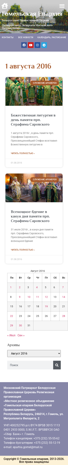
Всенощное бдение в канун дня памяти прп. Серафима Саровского (30, 216)
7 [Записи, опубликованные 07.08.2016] (63, 287)
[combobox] (30, 365)
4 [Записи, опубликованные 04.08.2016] (37, 287)
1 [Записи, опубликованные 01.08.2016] (11, 287)
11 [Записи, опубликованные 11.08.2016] (37, 297)
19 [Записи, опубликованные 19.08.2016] (46, 306)
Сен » (21, 335)
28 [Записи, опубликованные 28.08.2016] (63, 316)
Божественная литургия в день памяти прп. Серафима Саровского (33, 119)
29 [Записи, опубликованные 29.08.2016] (11, 325)
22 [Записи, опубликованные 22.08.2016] (11, 316)
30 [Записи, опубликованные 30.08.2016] (20, 325)
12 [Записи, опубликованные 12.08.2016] (46, 297)
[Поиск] (57, 365)
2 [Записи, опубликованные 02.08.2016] (19, 287)
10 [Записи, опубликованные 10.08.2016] (28, 297)
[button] (62, 6)
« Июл (11, 335)
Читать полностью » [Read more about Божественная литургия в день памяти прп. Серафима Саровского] (23, 153)
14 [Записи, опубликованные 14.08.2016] (63, 297)
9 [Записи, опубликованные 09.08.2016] (19, 297)
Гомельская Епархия (32, 13)
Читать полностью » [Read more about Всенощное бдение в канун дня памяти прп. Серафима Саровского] (23, 250)
